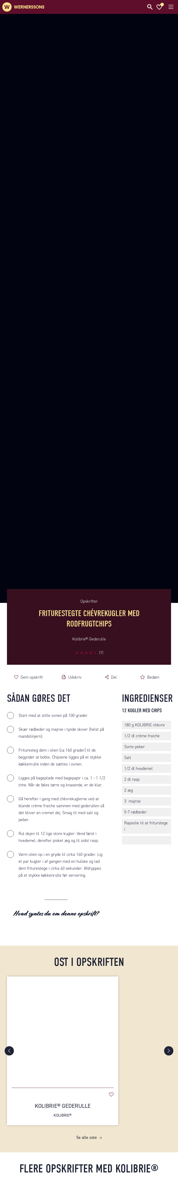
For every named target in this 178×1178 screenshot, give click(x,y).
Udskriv (75, 677)
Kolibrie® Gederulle (63, 1110)
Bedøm (153, 677)
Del (114, 677)
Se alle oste (86, 1137)
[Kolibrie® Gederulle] (62, 1029)
